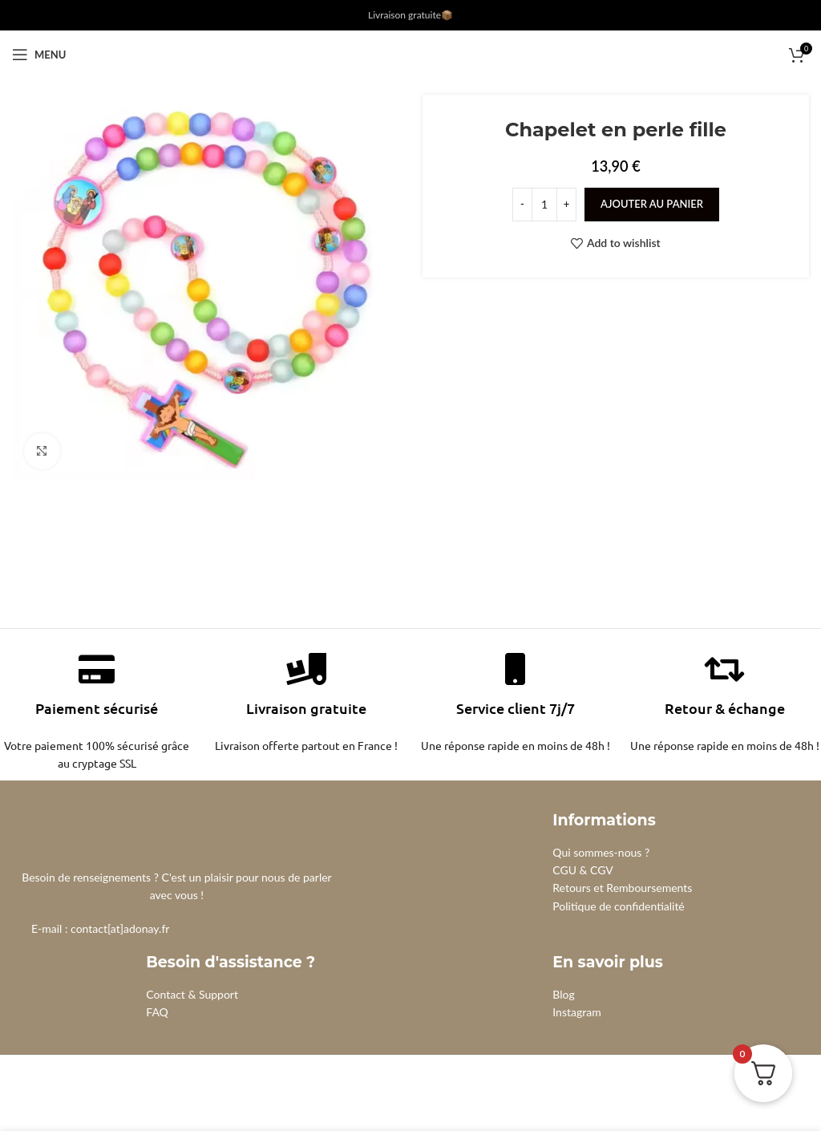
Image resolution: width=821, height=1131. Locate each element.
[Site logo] (411, 53)
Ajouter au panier (652, 203)
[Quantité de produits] (544, 204)
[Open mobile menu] (39, 55)
